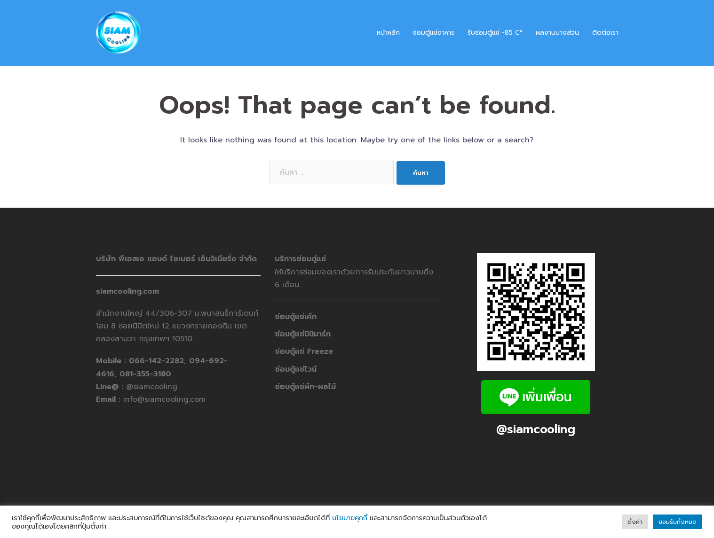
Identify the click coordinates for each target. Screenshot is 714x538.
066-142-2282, (159, 360)
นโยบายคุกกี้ (350, 518)
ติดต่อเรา (605, 33)
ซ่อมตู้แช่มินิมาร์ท (303, 334)
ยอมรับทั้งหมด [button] (677, 521)
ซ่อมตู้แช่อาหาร (433, 33)
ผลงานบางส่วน (557, 33)
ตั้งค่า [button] (635, 521)
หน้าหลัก (388, 33)
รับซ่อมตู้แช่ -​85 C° (495, 33)
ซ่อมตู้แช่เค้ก (296, 316)
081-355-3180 (145, 374)
